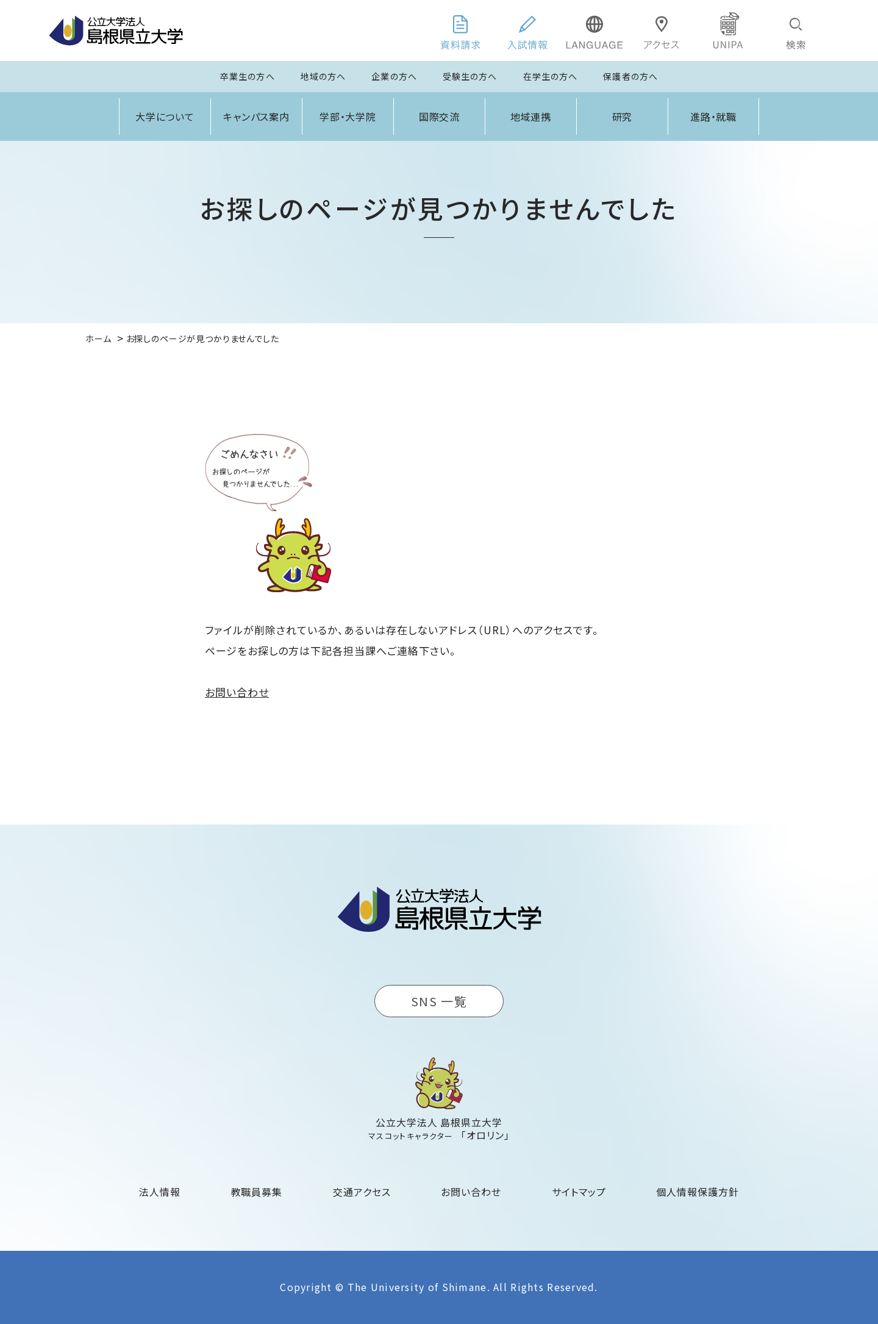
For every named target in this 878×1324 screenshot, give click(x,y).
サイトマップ (579, 1191)
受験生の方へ (470, 76)
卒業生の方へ (247, 76)
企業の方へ (394, 76)
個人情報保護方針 (697, 1191)
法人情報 (159, 1191)
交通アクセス (362, 1191)
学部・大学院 (348, 116)
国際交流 (439, 116)
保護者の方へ (630, 76)
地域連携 (531, 116)
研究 (622, 116)
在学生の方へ (550, 76)
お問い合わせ (237, 692)
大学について (165, 116)
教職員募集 (257, 1191)
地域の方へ (323, 76)
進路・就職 (713, 116)
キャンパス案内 (256, 116)
